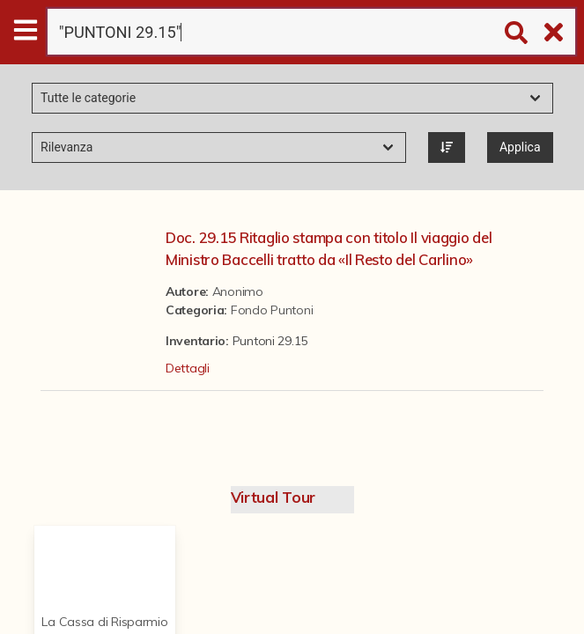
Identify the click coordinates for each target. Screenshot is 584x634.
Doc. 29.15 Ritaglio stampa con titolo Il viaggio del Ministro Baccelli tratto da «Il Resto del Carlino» (329, 248)
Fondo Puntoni (272, 310)
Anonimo (237, 291)
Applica (520, 147)
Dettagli (188, 368)
